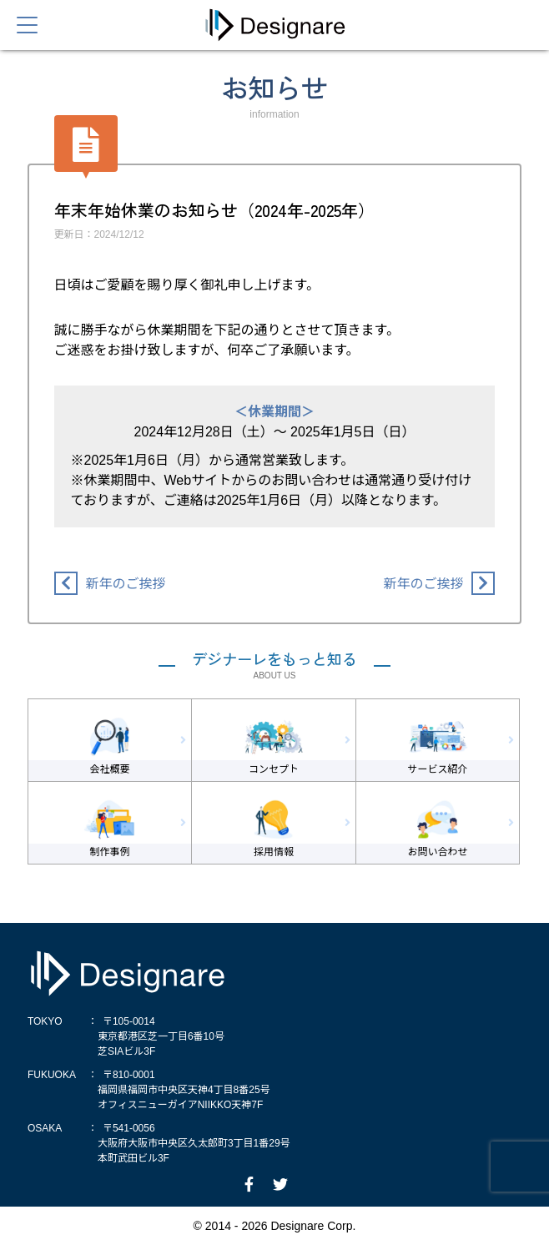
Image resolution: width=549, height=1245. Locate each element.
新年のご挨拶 (126, 584)
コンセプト (274, 769)
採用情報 (274, 852)
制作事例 (110, 852)
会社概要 (110, 769)
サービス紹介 (437, 769)
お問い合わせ (437, 852)
